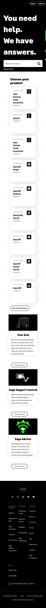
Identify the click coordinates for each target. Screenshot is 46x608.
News (30, 539)
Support (11, 513)
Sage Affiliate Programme (12, 548)
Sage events (33, 544)
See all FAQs (13, 576)
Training (11, 534)
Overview (32, 511)
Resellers (22, 527)
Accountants (23, 533)
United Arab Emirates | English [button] (22, 584)
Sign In (32, 4)
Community (13, 540)
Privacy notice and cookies (35, 596)
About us (32, 517)
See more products (19, 308)
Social (31, 528)
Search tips (8, 68)
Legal (22, 596)
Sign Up (41, 4)
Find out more (19, 365)
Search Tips (12, 570)
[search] (38, 63)
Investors (32, 550)
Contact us (32, 522)
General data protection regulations (23, 600)
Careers (31, 533)
